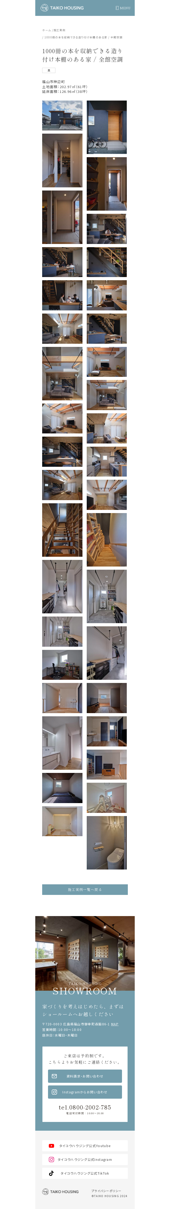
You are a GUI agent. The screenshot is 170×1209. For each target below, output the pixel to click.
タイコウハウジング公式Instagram (85, 1159)
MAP (115, 1024)
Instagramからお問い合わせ (84, 1092)
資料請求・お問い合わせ (85, 1076)
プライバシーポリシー (106, 1190)
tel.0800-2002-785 (85, 1108)
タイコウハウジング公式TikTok (85, 1173)
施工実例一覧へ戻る (85, 889)
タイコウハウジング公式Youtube (85, 1145)
